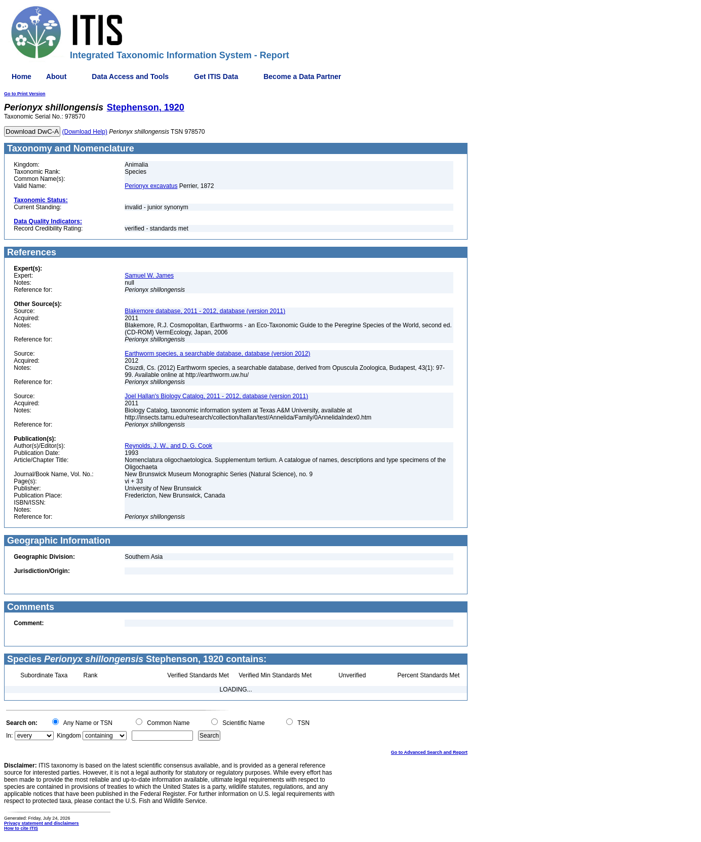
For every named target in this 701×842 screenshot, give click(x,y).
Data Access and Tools (130, 76)
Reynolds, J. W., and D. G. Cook (168, 445)
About (56, 76)
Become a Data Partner (302, 76)
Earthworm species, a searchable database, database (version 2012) (217, 353)
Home (21, 76)
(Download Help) (84, 131)
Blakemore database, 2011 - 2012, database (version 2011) (205, 311)
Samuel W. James (149, 275)
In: (9, 735)
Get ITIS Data (216, 76)
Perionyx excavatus (151, 185)
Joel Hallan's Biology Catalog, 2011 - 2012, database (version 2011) (216, 396)
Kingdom (69, 735)
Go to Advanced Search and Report (429, 752)
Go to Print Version (25, 93)
